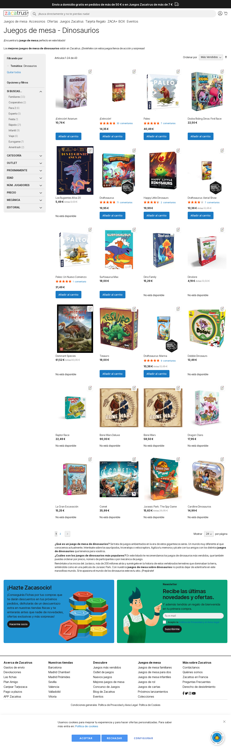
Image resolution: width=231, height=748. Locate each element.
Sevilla (52, 682)
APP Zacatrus (12, 696)
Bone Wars (150, 435)
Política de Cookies (149, 704)
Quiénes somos (193, 672)
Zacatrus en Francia (195, 677)
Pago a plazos (13, 691)
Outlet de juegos (103, 672)
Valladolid (54, 691)
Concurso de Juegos (106, 687)
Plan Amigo (11, 682)
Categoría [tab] (14, 155)
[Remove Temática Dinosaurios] (8, 66)
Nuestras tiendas (60, 662)
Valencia (53, 687)
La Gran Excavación (67, 506)
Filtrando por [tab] (15, 58)
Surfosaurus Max (109, 276)
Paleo (147, 118)
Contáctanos (191, 667)
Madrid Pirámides (59, 677)
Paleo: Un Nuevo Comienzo (71, 276)
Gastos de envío (14, 667)
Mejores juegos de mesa (108, 682)
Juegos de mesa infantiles (154, 677)
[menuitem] (15, 21)
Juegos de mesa (149, 662)
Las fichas (10, 677)
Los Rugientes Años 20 (68, 197)
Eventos (98, 696)
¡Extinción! (105, 118)
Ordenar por (190, 57)
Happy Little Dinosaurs (156, 197)
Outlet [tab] (12, 162)
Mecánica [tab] (13, 199)
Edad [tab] (10, 177)
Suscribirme (172, 629)
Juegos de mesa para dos (154, 672)
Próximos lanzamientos (153, 691)
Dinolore (192, 276)
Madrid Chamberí (59, 672)
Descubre (100, 662)
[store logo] (16, 13)
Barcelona (55, 667)
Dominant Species (66, 355)
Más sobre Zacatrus (197, 662)
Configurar (143, 738)
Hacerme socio (18, 624)
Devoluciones (12, 672)
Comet (103, 506)
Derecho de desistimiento (199, 687)
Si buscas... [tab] (14, 91)
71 (124, 202)
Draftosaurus (107, 197)
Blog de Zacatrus (104, 691)
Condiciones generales (84, 704)
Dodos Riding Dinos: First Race (204, 118)
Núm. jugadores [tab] (18, 185)
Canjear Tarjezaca (15, 687)
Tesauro (104, 355)
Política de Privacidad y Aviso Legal (118, 704)
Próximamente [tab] (17, 170)
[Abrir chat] (217, 738)
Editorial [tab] (13, 207)
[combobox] (123, 13)
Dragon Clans (195, 435)
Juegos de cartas (149, 687)
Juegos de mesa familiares (155, 667)
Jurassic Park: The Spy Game (160, 506)
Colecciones (146, 696)
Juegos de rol (146, 682)
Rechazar (114, 738)
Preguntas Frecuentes (197, 682)
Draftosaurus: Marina (155, 355)
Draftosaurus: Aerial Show (202, 197)
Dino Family (150, 276)
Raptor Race (62, 435)
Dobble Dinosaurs (197, 355)
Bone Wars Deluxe (110, 435)
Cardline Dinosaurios (199, 506)
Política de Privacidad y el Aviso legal (199, 622)
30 (125, 123)
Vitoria (52, 696)
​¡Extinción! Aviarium (66, 118)
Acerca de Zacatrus (18, 662)
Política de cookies (86, 726)
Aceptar (86, 738)
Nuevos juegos (102, 677)
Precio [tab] (11, 192)
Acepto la (193, 622)
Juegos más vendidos (107, 667)
